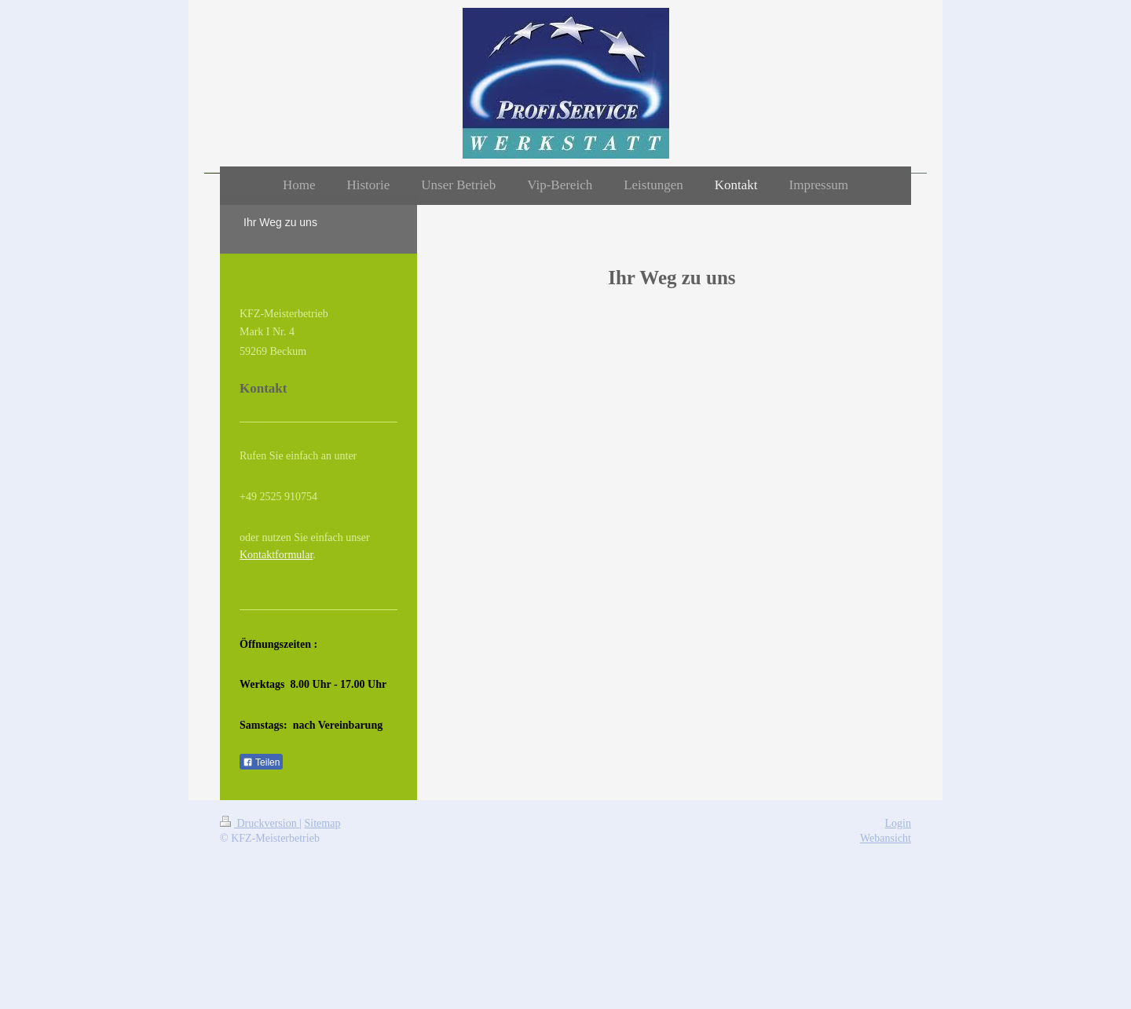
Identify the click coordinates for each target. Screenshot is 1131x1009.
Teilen (261, 762)
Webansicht (885, 838)
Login (898, 823)
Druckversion (259, 823)
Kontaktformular (276, 555)
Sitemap (323, 823)
